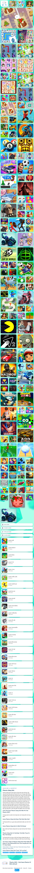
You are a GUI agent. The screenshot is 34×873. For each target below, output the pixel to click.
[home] (3, 5)
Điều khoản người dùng (8, 868)
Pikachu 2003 (5, 788)
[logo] (4, 3)
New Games (5, 524)
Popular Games (6, 532)
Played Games (6, 535)
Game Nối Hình (24, 852)
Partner (29, 868)
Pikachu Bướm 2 (6, 847)
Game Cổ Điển (18, 852)
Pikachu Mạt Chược (14, 847)
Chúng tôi (25, 868)
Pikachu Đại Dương (22, 847)
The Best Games (6, 528)
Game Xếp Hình (5, 852)
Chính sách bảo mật (18, 868)
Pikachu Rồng (10, 848)
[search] (6, 5)
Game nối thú (13, 788)
